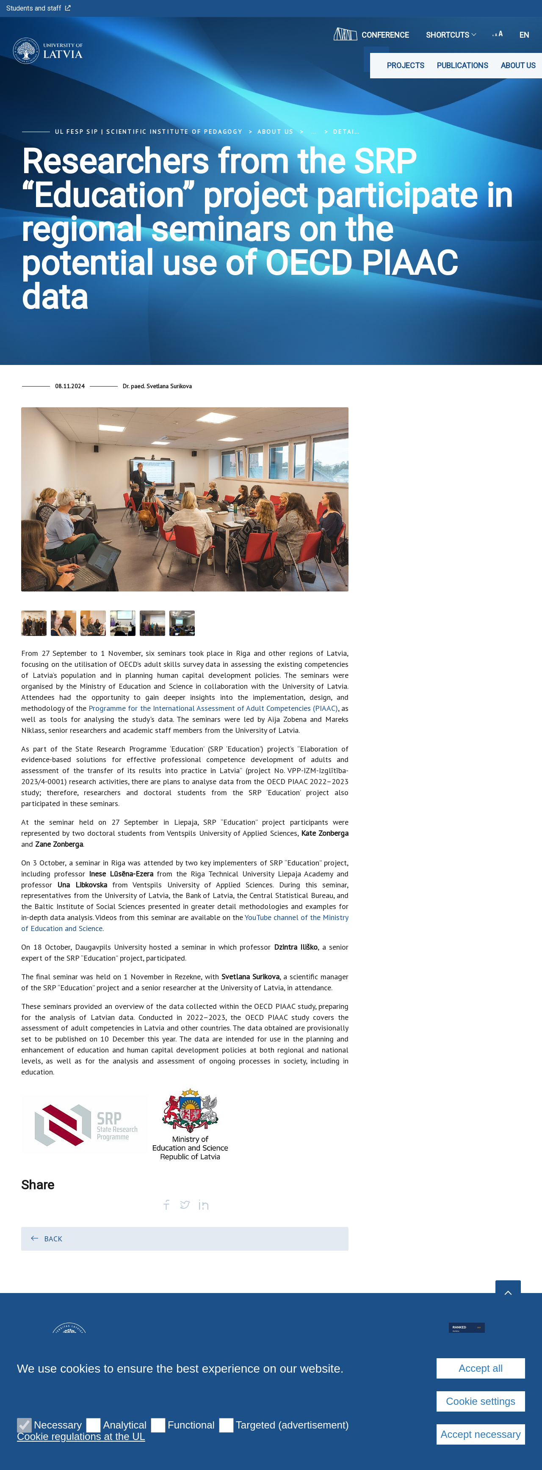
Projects (405, 65)
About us (518, 65)
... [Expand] (313, 131)
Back (46, 1238)
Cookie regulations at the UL (81, 1436)
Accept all (481, 1368)
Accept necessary (481, 1434)
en (524, 34)
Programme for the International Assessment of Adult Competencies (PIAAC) (213, 708)
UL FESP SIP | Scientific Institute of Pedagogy (149, 131)
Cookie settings (480, 1401)
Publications (462, 65)
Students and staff (38, 8)
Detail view (356, 131)
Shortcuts (451, 34)
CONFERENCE (371, 34)
